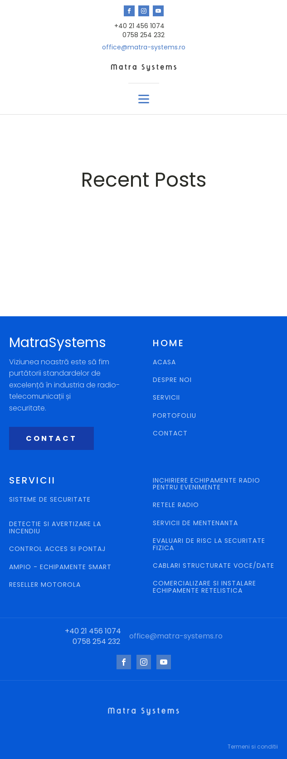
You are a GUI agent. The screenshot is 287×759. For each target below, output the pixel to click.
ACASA (164, 362)
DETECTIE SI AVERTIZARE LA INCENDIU (55, 528)
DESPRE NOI (172, 380)
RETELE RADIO (177, 505)
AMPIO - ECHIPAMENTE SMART (60, 567)
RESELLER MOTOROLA (46, 584)
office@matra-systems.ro (143, 47)
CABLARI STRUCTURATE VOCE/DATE (213, 565)
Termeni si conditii (253, 746)
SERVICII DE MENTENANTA (195, 523)
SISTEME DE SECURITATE (50, 500)
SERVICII (166, 397)
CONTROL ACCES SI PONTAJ (58, 549)
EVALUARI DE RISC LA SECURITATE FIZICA (209, 544)
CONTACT (51, 438)
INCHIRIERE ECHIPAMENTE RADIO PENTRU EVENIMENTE (206, 484)
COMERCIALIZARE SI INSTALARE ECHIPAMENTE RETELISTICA (204, 587)
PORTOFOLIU (174, 415)
